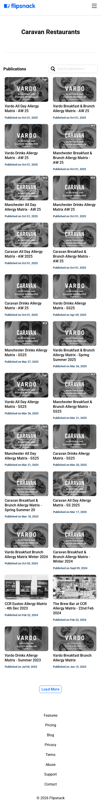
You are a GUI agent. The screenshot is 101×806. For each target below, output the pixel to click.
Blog (50, 735)
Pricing (50, 725)
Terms (50, 755)
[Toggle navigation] (95, 5)
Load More (50, 689)
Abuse (50, 764)
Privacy (50, 745)
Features (50, 715)
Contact (50, 784)
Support (50, 774)
